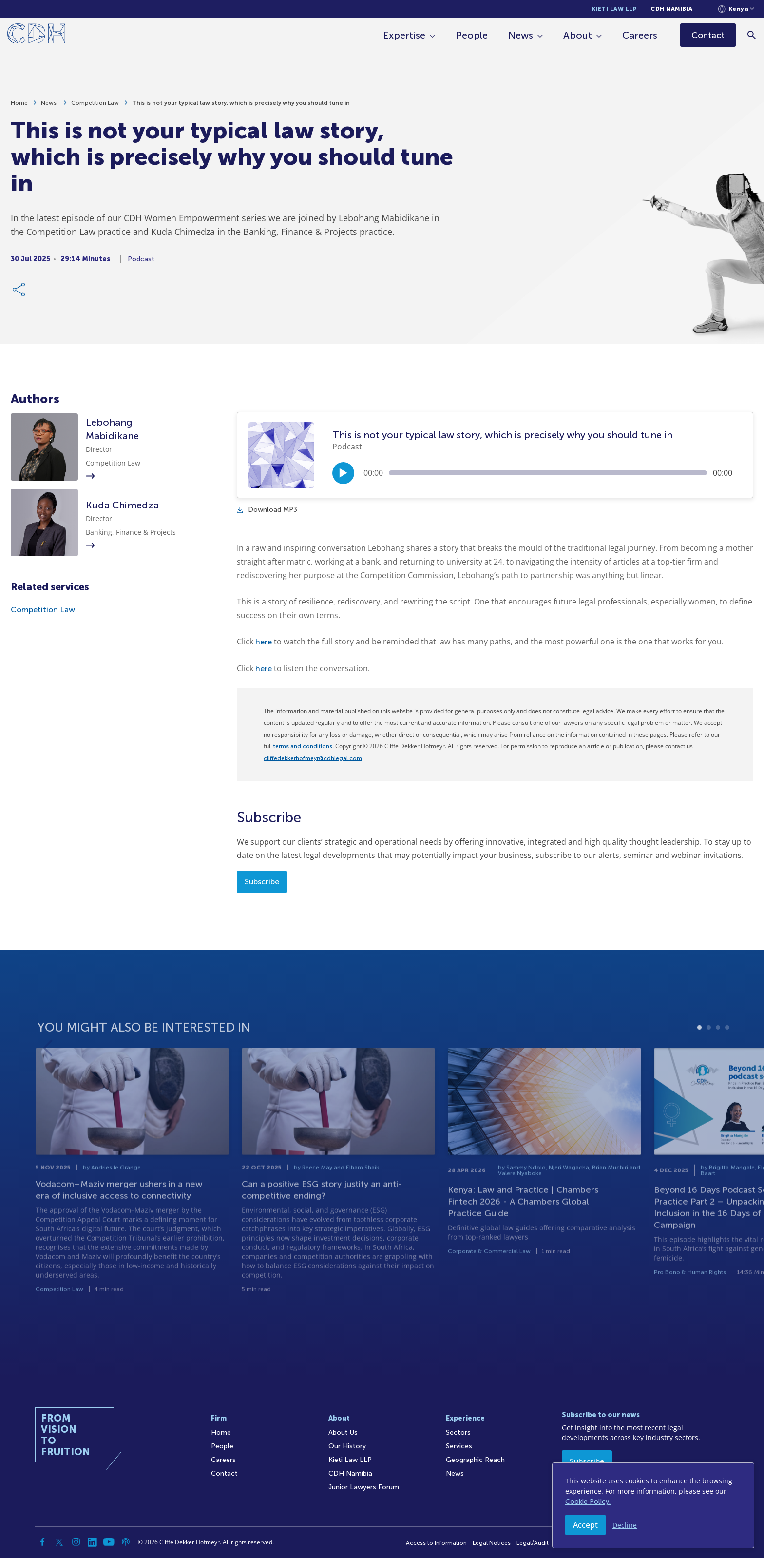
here (263, 641)
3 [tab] (718, 1061)
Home (19, 107)
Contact (224, 1473)
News (521, 35)
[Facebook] (43, 1542)
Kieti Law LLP (614, 8)
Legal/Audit (532, 1542)
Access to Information (436, 1542)
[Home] (36, 35)
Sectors (458, 1432)
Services (459, 1446)
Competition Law (95, 107)
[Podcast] (126, 1542)
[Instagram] (76, 1542)
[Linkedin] (92, 1542)
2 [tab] (709, 1061)
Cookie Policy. (588, 1502)
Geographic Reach (475, 1460)
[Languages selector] (736, 8)
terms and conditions (302, 746)
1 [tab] (699, 1061)
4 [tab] (727, 1061)
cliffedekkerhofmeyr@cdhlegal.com (313, 758)
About (578, 35)
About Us (343, 1432)
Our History (347, 1446)
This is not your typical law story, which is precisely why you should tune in (241, 107)
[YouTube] (109, 1542)
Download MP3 (267, 510)
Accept (585, 1524)
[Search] (752, 34)
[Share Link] (19, 294)
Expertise (404, 35)
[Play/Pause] (343, 473)
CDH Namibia (671, 8)
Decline (624, 1525)
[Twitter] (59, 1542)
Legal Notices (492, 1542)
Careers (640, 35)
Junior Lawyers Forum (363, 1487)
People (472, 35)
